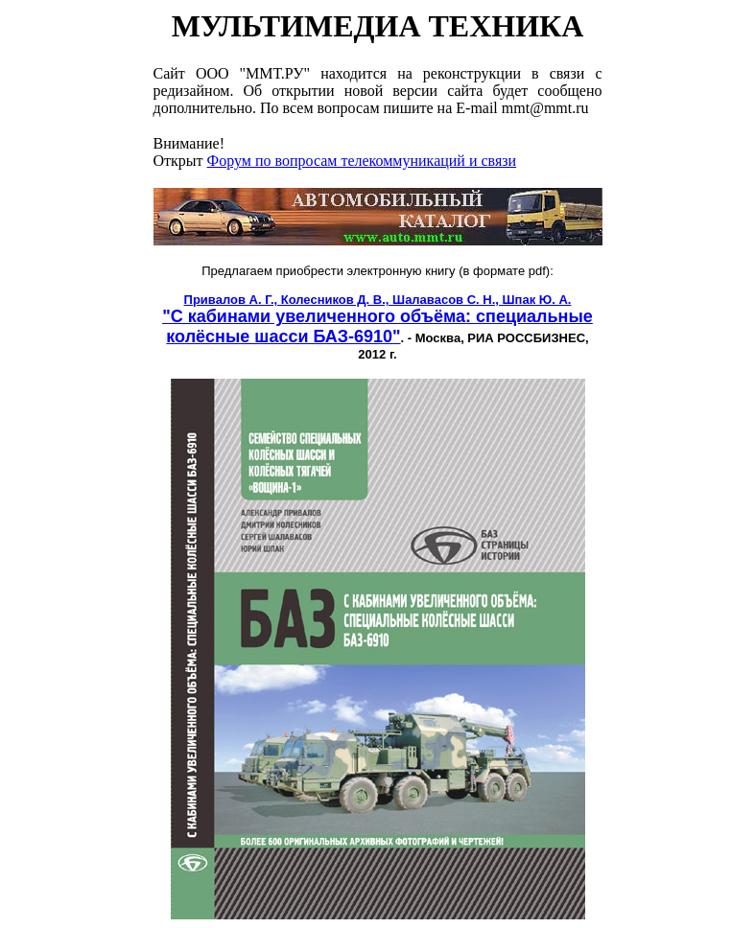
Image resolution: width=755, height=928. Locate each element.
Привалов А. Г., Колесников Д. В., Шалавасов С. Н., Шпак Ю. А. (378, 299)
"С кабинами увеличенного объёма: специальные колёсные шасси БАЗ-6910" (377, 326)
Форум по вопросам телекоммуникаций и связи (362, 160)
